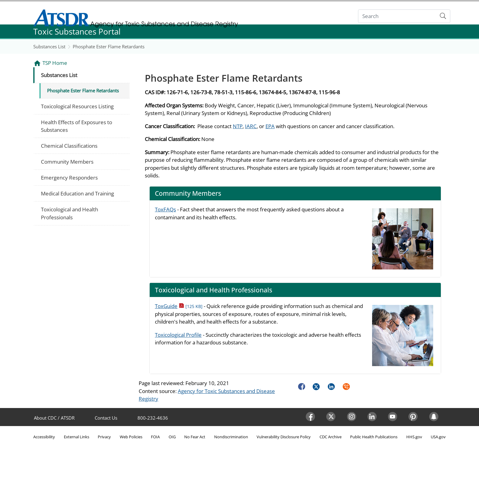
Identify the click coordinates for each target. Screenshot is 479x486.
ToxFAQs (165, 209)
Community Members (67, 161)
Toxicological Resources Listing (77, 106)
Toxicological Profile (178, 334)
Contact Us (106, 418)
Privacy (104, 437)
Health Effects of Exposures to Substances (76, 126)
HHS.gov (414, 437)
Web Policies (131, 437)
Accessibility (44, 437)
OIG (172, 437)
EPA (270, 126)
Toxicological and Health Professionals (69, 213)
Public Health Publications (373, 437)
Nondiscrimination (231, 437)
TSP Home (54, 62)
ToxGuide (179, 306)
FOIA (155, 437)
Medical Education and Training (77, 193)
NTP (238, 126)
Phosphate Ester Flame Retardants (108, 46)
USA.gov (438, 437)
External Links (76, 437)
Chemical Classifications (69, 145)
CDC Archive (331, 437)
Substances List (49, 46)
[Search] (397, 16)
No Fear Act (194, 437)
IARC (251, 126)
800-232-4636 (152, 418)
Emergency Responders (69, 177)
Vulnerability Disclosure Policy (284, 437)
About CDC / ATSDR (54, 418)
